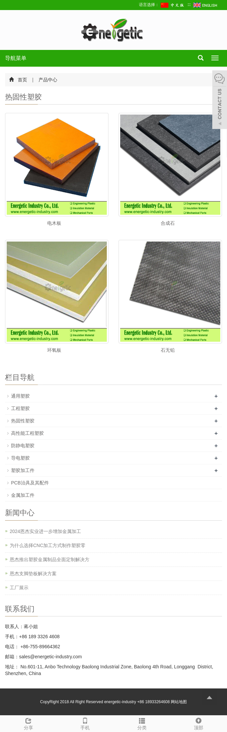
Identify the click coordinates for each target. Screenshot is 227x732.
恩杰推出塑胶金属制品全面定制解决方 (49, 559)
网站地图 (179, 702)
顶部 (198, 723)
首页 (22, 79)
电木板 (54, 223)
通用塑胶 (20, 396)
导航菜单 (15, 58)
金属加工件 (22, 495)
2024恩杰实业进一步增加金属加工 (45, 531)
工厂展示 (19, 587)
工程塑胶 (20, 408)
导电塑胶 (20, 458)
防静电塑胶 (22, 445)
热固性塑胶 (22, 420)
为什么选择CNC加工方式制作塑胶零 (47, 545)
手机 (85, 723)
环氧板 (54, 350)
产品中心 (47, 79)
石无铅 (168, 350)
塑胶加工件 (22, 470)
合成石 (168, 223)
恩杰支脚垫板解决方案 (33, 573)
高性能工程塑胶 (27, 433)
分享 (28, 723)
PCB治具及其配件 (30, 482)
